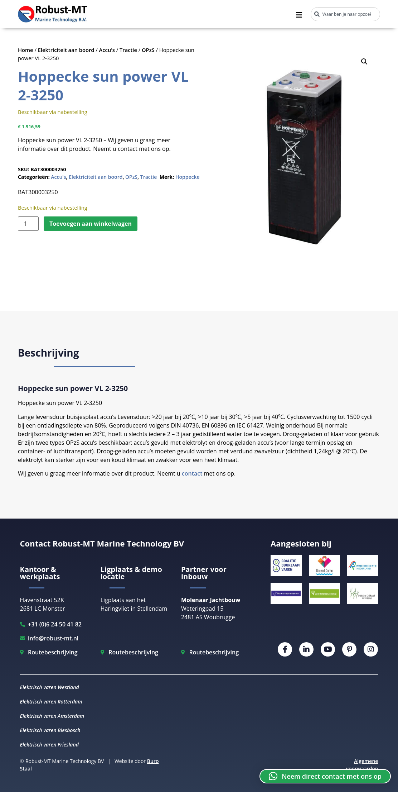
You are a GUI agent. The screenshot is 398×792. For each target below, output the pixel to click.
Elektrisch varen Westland (49, 687)
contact (192, 473)
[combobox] (345, 14)
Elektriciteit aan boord (66, 49)
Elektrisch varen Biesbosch (50, 730)
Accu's (107, 49)
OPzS (148, 49)
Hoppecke (187, 176)
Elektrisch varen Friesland (49, 744)
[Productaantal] (28, 223)
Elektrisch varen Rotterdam (51, 701)
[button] (364, 61)
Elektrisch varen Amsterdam (52, 715)
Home (25, 49)
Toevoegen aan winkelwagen (90, 224)
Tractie (128, 49)
